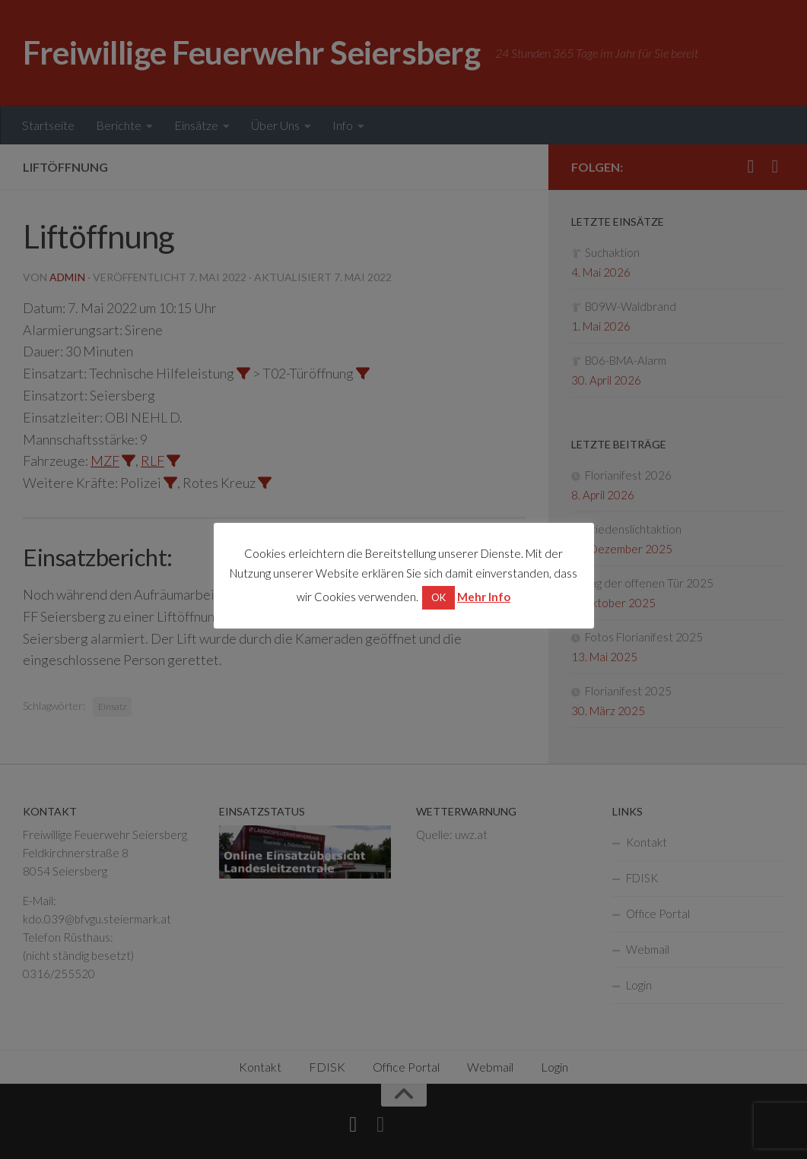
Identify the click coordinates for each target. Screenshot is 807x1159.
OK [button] (438, 597)
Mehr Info (483, 596)
